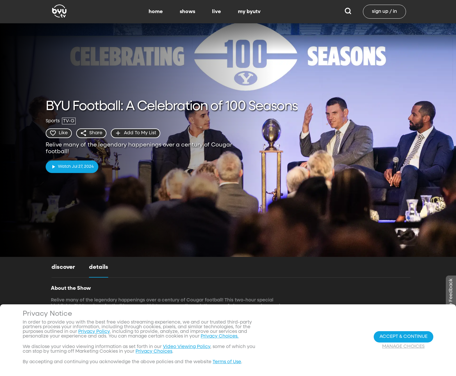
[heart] (59, 133)
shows (187, 11)
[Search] (347, 12)
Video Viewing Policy (186, 347)
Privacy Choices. (219, 336)
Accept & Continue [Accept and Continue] (404, 336)
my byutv (249, 11)
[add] (136, 133)
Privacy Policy (94, 331)
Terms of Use (227, 362)
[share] (91, 133)
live (216, 11)
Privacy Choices (154, 351)
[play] (72, 166)
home (156, 11)
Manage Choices (403, 346)
